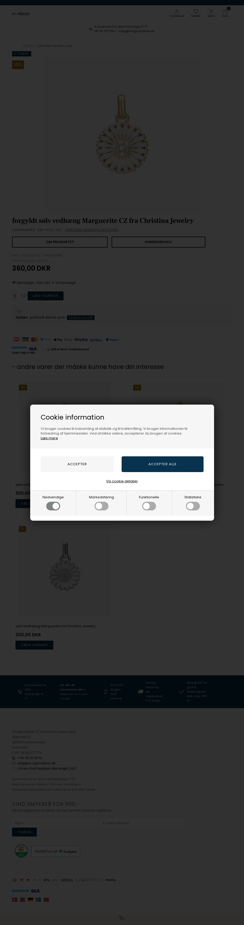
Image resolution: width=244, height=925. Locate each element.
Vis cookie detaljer (122, 481)
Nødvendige (53, 502)
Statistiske (192, 502)
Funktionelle (149, 502)
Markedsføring (101, 502)
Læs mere (49, 438)
